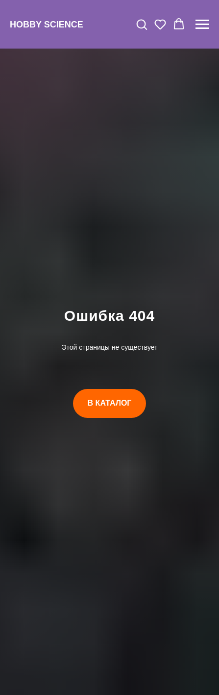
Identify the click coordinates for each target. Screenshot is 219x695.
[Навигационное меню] (202, 24)
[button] (141, 24)
